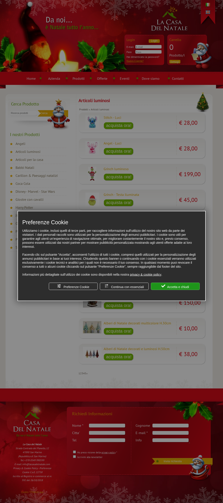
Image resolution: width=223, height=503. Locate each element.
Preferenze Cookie (73, 286)
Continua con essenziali (124, 286)
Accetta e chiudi (175, 286)
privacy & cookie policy (145, 274)
